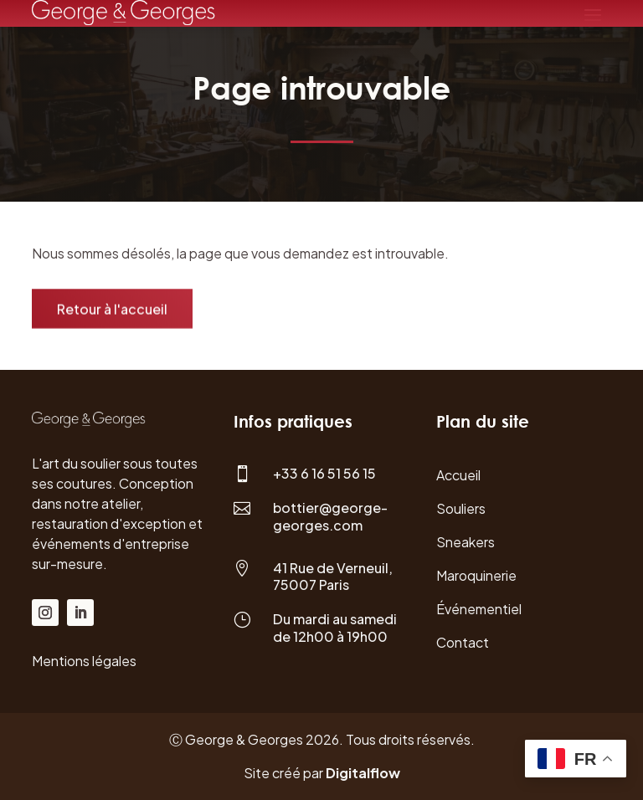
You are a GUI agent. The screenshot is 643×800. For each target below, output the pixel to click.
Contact (462, 642)
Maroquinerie (476, 575)
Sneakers (465, 542)
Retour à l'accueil (112, 310)
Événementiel (479, 609)
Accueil (458, 475)
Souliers (461, 508)
